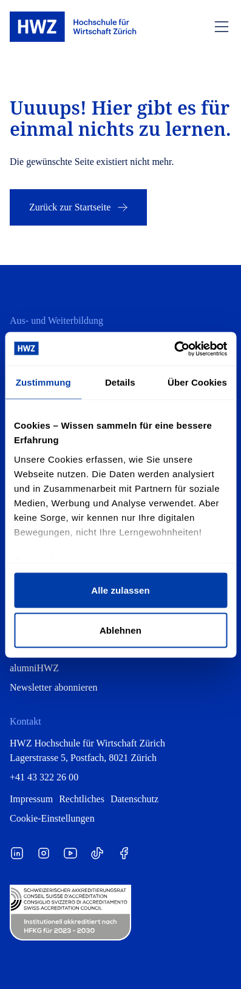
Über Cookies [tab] (197, 382)
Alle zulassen (120, 590)
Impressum (31, 799)
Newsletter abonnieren (54, 687)
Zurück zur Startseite (79, 207)
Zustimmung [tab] (43, 382)
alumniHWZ (34, 668)
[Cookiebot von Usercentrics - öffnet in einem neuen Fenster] (174, 349)
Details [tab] (120, 382)
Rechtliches (81, 799)
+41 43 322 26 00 (44, 777)
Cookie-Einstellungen (52, 818)
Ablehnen (120, 630)
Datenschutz (134, 799)
